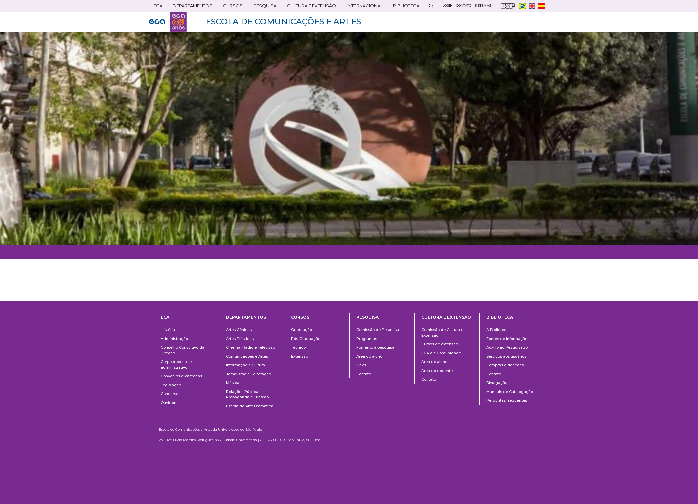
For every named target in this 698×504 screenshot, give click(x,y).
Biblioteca (405, 7)
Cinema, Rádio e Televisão (250, 347)
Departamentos (246, 317)
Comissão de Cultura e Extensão (442, 332)
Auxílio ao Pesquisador (507, 347)
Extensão (299, 356)
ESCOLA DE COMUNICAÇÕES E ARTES (283, 21)
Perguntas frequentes (506, 400)
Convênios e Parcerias (181, 376)
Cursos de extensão (439, 344)
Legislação (171, 385)
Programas (366, 338)
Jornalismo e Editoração (248, 374)
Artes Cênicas (239, 329)
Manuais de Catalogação (509, 391)
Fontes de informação (506, 338)
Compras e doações (505, 365)
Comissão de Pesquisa (377, 329)
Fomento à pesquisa (375, 347)
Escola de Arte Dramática (249, 406)
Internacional (363, 7)
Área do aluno (369, 356)
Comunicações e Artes (247, 356)
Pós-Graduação (305, 338)
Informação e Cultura (245, 365)
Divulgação (496, 382)
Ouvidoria (170, 402)
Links (361, 365)
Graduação (301, 329)
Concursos (170, 393)
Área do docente (437, 370)
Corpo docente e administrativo (176, 364)
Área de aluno (434, 361)
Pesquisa (263, 7)
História (168, 329)
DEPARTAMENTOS (191, 7)
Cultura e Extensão (310, 7)
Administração (174, 338)
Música (232, 382)
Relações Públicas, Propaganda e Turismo (247, 394)
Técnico (298, 347)
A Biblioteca (497, 329)
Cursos (231, 7)
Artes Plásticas (240, 338)
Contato (363, 374)
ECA (156, 7)
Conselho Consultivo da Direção (182, 350)
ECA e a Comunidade (441, 353)
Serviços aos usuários (506, 356)
